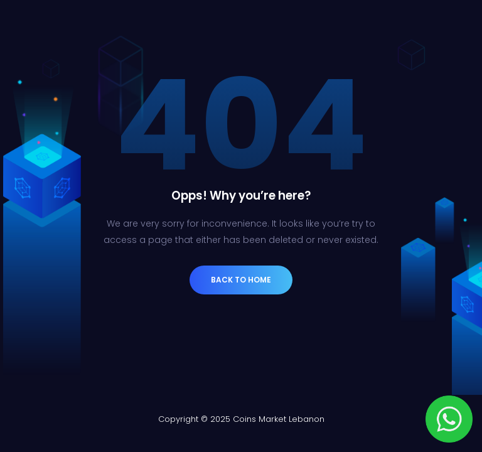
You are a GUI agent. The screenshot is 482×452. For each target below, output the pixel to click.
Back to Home (241, 279)
